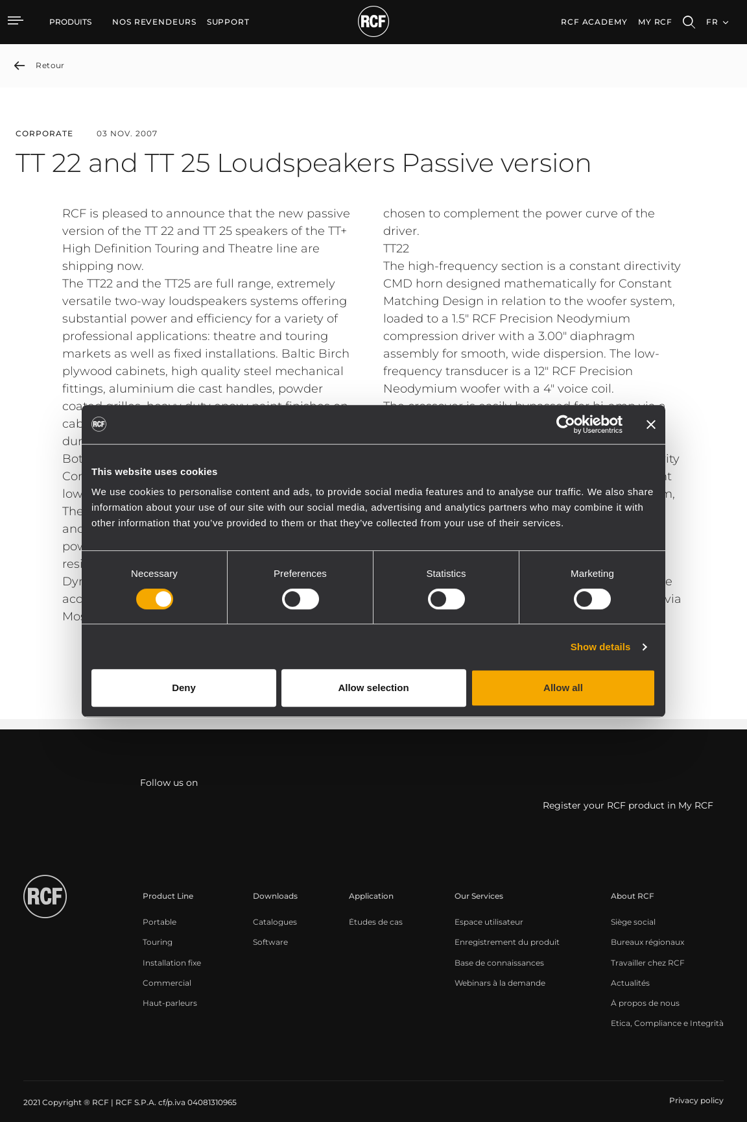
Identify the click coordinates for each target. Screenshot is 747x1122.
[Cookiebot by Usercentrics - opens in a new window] (565, 424)
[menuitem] (154, 22)
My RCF (655, 22)
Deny (184, 687)
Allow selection (373, 687)
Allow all (563, 687)
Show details (601, 646)
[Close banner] (651, 424)
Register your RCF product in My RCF (628, 805)
